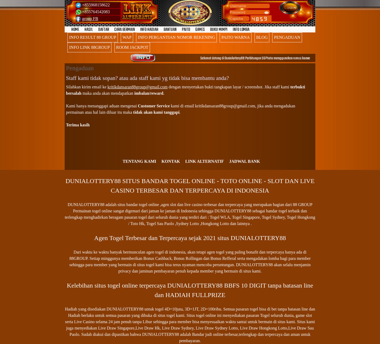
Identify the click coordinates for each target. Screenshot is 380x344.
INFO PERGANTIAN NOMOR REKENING (176, 37)
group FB (90, 18)
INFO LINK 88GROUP (89, 47)
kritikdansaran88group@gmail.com (137, 87)
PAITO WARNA (235, 37)
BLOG (262, 37)
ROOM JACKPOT (132, 47)
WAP (126, 37)
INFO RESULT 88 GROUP (92, 37)
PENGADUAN (287, 37)
